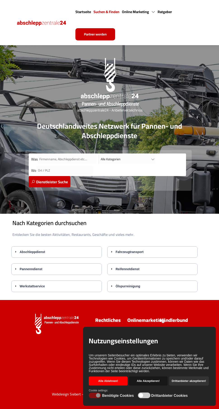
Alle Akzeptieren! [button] (148, 381)
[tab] (57, 251)
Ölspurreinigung (128, 286)
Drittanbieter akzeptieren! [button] (189, 381)
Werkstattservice (32, 286)
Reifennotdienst (128, 269)
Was (34, 159)
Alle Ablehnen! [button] (108, 381)
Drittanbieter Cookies (169, 395)
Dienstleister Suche (49, 182)
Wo (33, 170)
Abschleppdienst (32, 252)
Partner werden (95, 34)
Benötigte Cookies (118, 395)
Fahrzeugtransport (130, 252)
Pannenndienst (31, 269)
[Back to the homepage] (45, 22)
